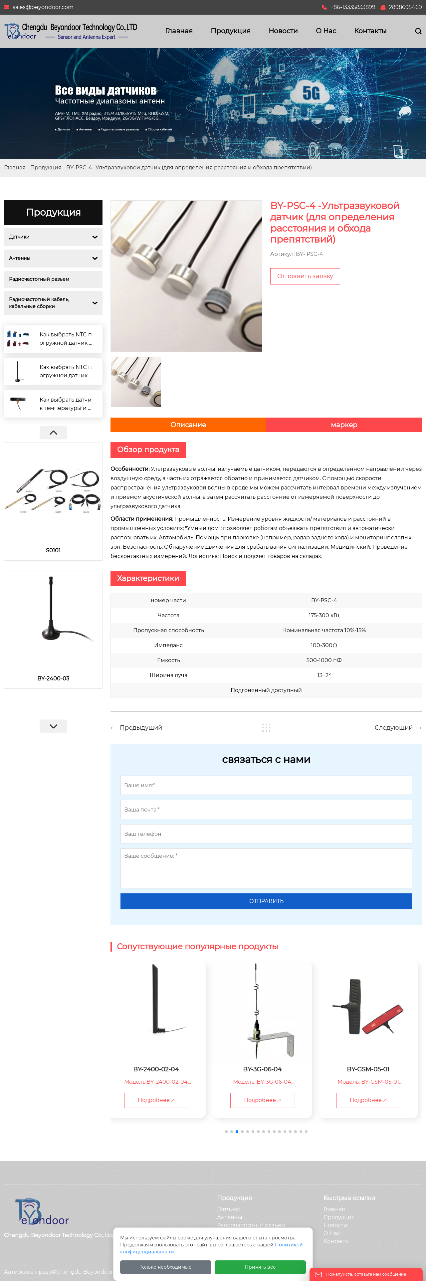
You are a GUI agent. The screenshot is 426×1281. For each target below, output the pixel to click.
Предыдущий (141, 727)
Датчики (19, 237)
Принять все (260, 1267)
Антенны (19, 258)
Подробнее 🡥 (160, 1100)
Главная (15, 167)
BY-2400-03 (53, 678)
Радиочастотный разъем (39, 279)
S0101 (53, 550)
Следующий (394, 727)
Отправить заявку (305, 276)
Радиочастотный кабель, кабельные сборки (40, 302)
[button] (53, 726)
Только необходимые (166, 1267)
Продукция (46, 167)
